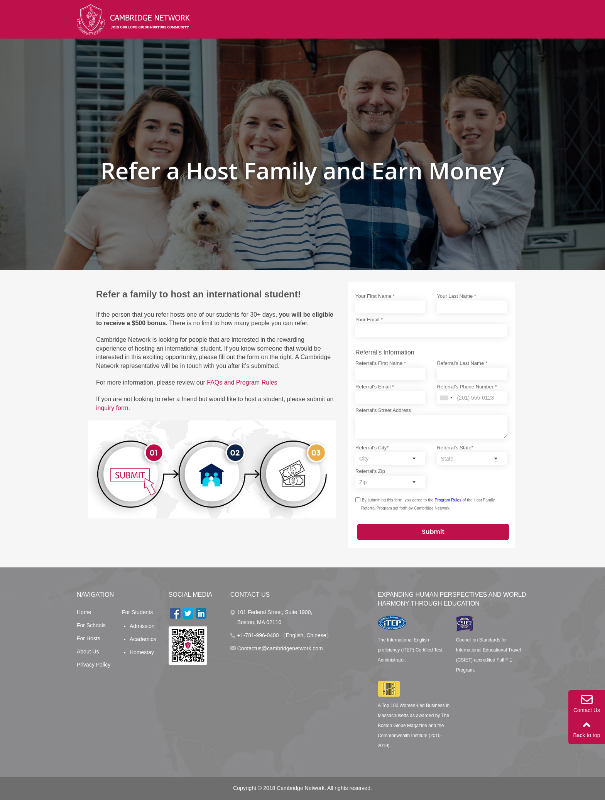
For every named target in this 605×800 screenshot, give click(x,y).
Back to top (586, 728)
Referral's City (372, 448)
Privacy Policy (93, 665)
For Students (137, 612)
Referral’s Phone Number (467, 387)
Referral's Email (374, 387)
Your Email (369, 319)
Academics (143, 639)
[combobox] (446, 398)
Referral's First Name (380, 363)
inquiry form (112, 408)
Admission (142, 626)
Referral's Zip (370, 471)
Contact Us (586, 703)
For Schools (91, 625)
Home (84, 612)
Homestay (142, 652)
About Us (88, 651)
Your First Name (375, 296)
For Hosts (88, 638)
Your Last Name (456, 296)
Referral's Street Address (383, 410)
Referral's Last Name (462, 363)
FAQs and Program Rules (242, 382)
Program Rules (448, 500)
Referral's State (455, 448)
